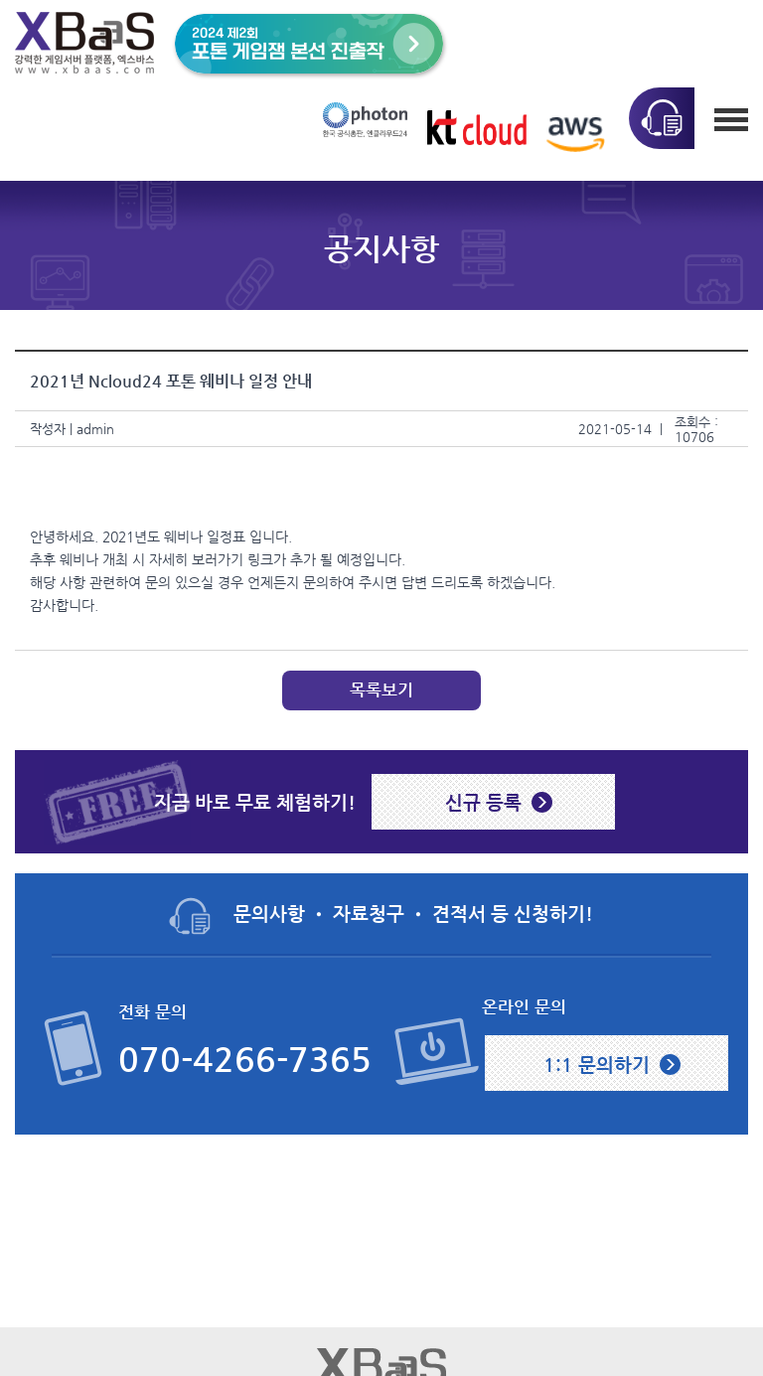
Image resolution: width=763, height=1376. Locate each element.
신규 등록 (483, 802)
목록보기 (381, 690)
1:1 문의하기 (596, 1064)
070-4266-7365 (245, 1059)
